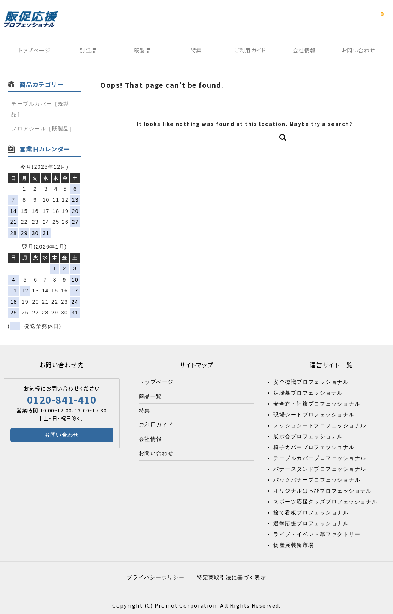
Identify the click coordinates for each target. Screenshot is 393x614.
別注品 (86, 52)
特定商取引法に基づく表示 (231, 576)
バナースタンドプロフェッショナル (319, 468)
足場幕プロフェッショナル (308, 392)
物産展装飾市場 (293, 544)
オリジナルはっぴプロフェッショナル (322, 490)
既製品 (141, 52)
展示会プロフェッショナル (308, 435)
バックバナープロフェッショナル (316, 479)
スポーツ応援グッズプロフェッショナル (325, 500)
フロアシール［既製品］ (43, 127)
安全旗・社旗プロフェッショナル (316, 403)
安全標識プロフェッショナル (311, 381)
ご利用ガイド (251, 52)
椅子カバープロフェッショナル (313, 446)
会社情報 (306, 52)
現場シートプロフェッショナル (313, 413)
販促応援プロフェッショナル (31, 19)
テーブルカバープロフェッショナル (319, 457)
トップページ (31, 52)
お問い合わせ (361, 52)
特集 (196, 52)
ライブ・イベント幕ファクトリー (316, 533)
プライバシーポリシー (155, 576)
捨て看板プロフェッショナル (311, 511)
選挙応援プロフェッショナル (311, 522)
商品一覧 (150, 395)
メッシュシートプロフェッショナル (319, 424)
